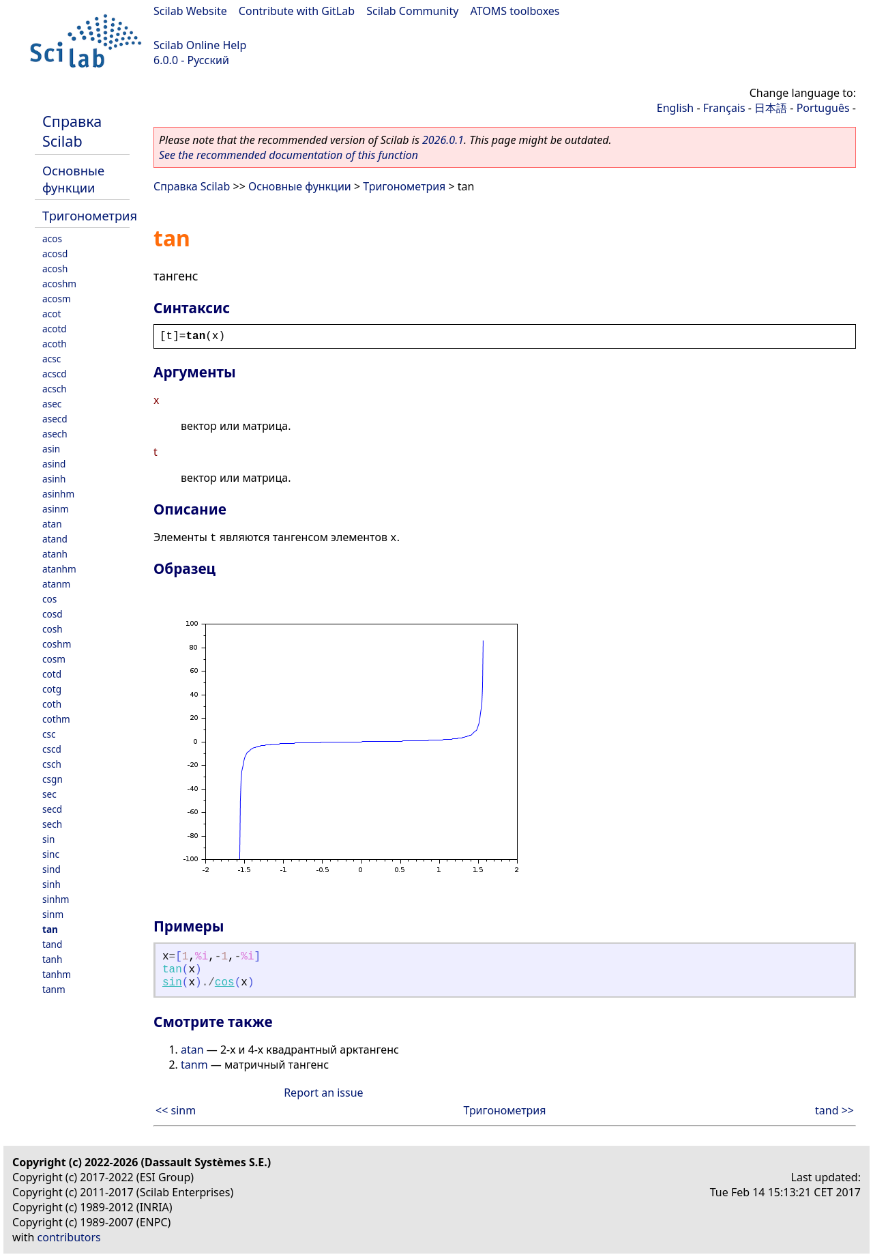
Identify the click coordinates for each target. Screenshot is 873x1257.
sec (49, 794)
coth (51, 703)
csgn (52, 778)
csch (51, 763)
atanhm (59, 568)
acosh (55, 268)
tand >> (834, 1110)
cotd (51, 673)
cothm (56, 718)
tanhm (56, 974)
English (675, 107)
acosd (55, 253)
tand (52, 944)
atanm (56, 583)
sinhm (56, 899)
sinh (51, 884)
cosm (53, 658)
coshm (56, 643)
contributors (69, 1237)
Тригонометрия (89, 215)
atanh (55, 553)
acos (52, 238)
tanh (52, 959)
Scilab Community (412, 10)
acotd (54, 328)
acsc (51, 358)
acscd (54, 373)
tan (50, 929)
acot (51, 313)
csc (49, 733)
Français (724, 107)
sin (48, 839)
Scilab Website (190, 10)
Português (823, 107)
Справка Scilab (72, 131)
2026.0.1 (443, 139)
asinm (55, 508)
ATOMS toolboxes (515, 10)
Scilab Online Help (199, 45)
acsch (54, 388)
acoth (54, 343)
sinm (52, 914)
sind (51, 869)
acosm (56, 298)
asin (51, 448)
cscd (51, 748)
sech (52, 824)
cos (49, 598)
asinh (53, 478)
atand (55, 538)
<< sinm (176, 1110)
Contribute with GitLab (297, 10)
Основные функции (73, 179)
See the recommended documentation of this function (288, 154)
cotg (51, 688)
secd (52, 809)
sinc (50, 854)
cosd (52, 613)
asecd (55, 418)
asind (53, 463)
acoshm (59, 283)
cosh (52, 628)
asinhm (58, 493)
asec (51, 403)
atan (52, 523)
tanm (53, 989)
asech (55, 433)
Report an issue (323, 1092)
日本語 (770, 107)
